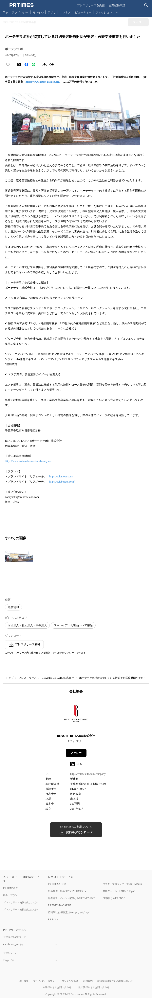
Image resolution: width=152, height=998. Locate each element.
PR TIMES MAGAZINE (59, 905)
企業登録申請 (117, 5)
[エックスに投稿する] (19, 64)
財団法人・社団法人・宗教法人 (27, 625)
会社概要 (23, 981)
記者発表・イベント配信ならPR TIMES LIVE (71, 898)
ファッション (103, 12)
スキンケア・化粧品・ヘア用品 (73, 625)
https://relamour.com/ (61, 476)
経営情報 (13, 607)
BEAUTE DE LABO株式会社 (58, 677)
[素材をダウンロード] (44, 64)
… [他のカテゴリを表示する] (117, 11)
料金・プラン (10, 895)
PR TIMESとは (10, 888)
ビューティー (83, 12)
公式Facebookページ (14, 937)
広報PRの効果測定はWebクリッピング (68, 912)
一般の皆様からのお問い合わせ (92, 987)
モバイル (38, 12)
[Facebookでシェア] (26, 64)
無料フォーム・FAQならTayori (119, 891)
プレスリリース (28, 677)
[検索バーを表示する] (146, 5)
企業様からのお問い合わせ (57, 987)
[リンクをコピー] (51, 64)
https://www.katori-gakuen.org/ (43, 81)
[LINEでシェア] (33, 64)
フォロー (76, 752)
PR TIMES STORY (57, 884)
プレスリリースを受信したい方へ (21, 902)
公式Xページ (9, 953)
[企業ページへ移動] (76, 715)
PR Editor (53, 919)
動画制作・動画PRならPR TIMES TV (67, 891)
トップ (9, 677)
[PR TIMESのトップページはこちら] (22, 5)
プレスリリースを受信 (91, 5)
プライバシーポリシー (45, 981)
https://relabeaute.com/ (62, 481)
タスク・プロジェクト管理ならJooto (122, 884)
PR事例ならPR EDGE (114, 898)
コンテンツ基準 (70, 981)
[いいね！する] (8, 64)
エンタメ (65, 12)
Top (5, 12)
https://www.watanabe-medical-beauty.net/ (28, 461)
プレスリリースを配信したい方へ (21, 909)
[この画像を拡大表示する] (19, 556)
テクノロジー (20, 12)
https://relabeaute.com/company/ (88, 773)
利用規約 (88, 981)
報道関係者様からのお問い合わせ (115, 981)
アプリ (52, 12)
